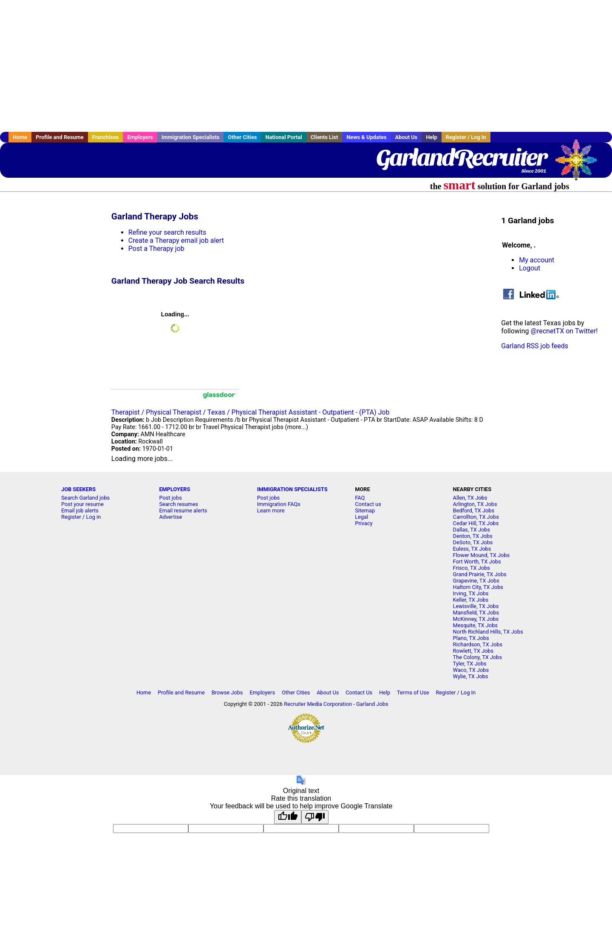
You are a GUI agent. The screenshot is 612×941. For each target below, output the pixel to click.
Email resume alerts (183, 510)
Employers (140, 137)
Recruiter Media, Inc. (580, 164)
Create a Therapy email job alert (176, 240)
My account (536, 260)
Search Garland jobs (85, 498)
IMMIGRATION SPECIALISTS (292, 489)
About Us (406, 137)
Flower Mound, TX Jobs (481, 555)
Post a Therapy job (156, 248)
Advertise (170, 517)
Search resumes (178, 504)
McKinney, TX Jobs (476, 619)
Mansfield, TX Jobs (476, 612)
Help (431, 137)
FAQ (360, 498)
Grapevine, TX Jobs (476, 580)
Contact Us (359, 692)
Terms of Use (413, 692)
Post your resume (82, 504)
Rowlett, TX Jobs (473, 651)
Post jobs (170, 498)
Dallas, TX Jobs (471, 529)
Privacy (363, 523)
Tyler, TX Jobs (470, 663)
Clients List (324, 137)
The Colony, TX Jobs (477, 657)
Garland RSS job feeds (534, 346)
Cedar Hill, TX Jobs (476, 523)
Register (71, 517)
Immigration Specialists (190, 137)
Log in (93, 517)
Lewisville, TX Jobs (476, 606)
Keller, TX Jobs (471, 600)
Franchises (105, 137)
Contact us (368, 504)
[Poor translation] (315, 817)
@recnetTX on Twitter (563, 331)
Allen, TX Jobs (470, 498)
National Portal (283, 137)
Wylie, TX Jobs (470, 676)
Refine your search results (167, 232)
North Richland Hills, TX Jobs (488, 631)
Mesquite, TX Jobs (475, 625)
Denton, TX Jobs (473, 536)
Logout (529, 268)
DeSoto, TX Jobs (473, 542)
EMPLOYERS (174, 489)
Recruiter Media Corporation (318, 704)
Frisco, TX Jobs (471, 568)
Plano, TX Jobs (471, 638)
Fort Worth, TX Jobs (477, 561)
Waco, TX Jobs (471, 670)
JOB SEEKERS (78, 489)
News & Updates (366, 137)
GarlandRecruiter (461, 157)
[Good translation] (287, 817)
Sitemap (365, 510)
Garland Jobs (372, 704)
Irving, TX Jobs (471, 593)
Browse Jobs (227, 692)
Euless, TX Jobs (472, 549)
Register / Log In (466, 137)
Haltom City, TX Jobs (478, 587)
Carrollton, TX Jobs (476, 517)
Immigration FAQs (278, 504)
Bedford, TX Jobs (474, 510)
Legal (361, 517)
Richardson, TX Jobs (478, 644)
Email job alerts (80, 510)
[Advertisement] (306, 65)
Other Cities (242, 137)
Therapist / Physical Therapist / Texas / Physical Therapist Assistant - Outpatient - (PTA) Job (250, 412)
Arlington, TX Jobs (475, 504)
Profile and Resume (60, 137)
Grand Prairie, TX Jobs (480, 574)
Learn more (271, 510)
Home (20, 137)
